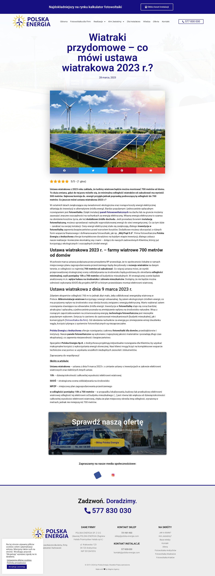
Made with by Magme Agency (107, 569)
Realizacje (99, 21)
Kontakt (165, 21)
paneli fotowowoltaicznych (114, 212)
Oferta (156, 21)
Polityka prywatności (16, 562)
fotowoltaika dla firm (76, 320)
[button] (64, 170)
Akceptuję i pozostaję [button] (17, 567)
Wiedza (146, 21)
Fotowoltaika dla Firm (80, 21)
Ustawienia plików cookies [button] (19, 560)
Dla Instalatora (133, 21)
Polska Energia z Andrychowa (65, 330)
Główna (63, 21)
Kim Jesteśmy (116, 21)
